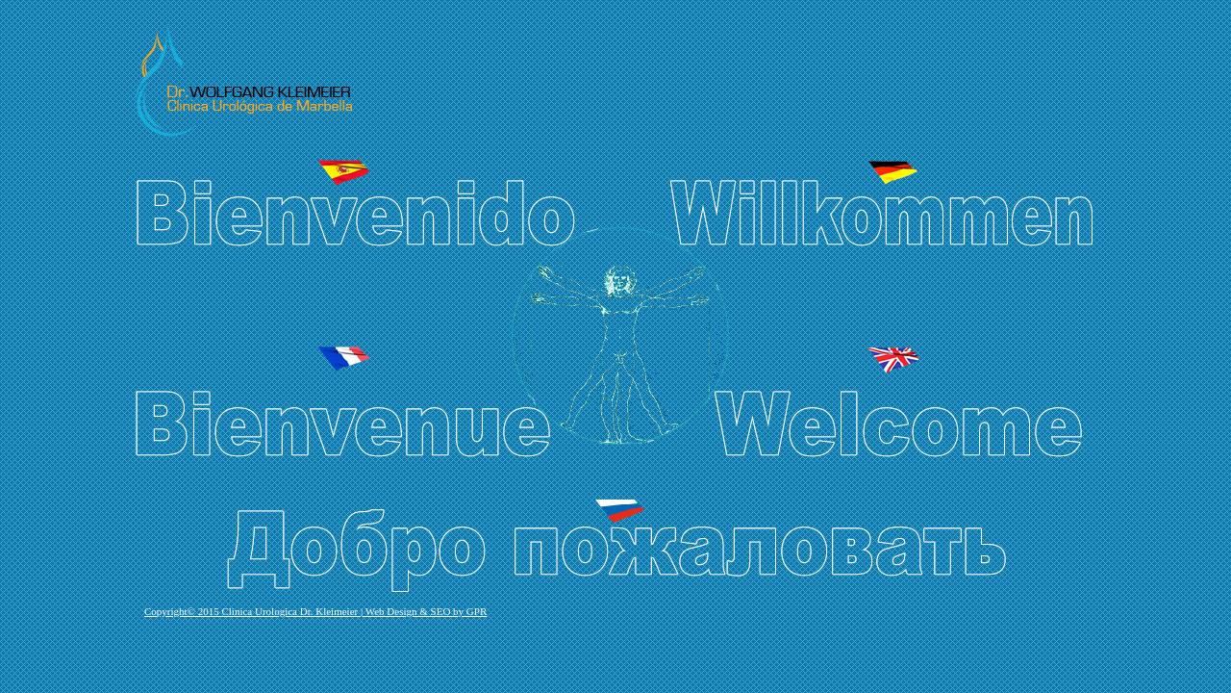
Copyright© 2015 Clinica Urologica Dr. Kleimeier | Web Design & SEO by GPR (315, 611)
